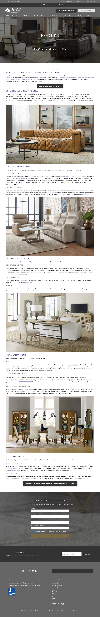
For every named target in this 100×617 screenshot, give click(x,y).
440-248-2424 (87, 1)
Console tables (45, 194)
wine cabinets (39, 289)
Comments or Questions (37, 525)
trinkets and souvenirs (79, 478)
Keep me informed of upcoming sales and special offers (51, 531)
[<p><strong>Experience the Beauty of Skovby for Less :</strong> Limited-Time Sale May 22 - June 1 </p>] (50, 5)
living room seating (59, 170)
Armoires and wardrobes (25, 381)
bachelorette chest (45, 377)
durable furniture (46, 96)
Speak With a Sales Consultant (66, 10)
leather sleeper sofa (34, 176)
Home (33, 69)
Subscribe (88, 554)
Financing (78, 15)
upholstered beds (74, 365)
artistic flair (54, 368)
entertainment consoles (31, 478)
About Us (26, 15)
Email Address (35, 514)
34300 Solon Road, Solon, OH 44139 (71, 1)
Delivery (67, 15)
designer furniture (74, 75)
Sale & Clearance (39, 15)
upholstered (64, 272)
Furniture (39, 69)
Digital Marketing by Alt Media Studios (70, 610)
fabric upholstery (29, 389)
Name (33, 508)
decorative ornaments (87, 194)
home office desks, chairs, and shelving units (62, 460)
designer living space (65, 176)
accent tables (51, 192)
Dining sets (9, 262)
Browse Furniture (12, 15)
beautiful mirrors (22, 391)
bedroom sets (31, 358)
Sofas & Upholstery (53, 69)
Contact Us (90, 15)
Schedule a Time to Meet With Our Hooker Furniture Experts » (50, 484)
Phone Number (36, 520)
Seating (45, 69)
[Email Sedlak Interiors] (94, 1)
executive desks (13, 468)
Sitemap (58, 610)
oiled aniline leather (58, 100)
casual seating (23, 274)
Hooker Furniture (64, 69)
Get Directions (72, 571)
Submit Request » (50, 536)
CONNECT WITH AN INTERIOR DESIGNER (50, 86)
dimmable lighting (27, 282)
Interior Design (55, 15)
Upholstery (13, 100)
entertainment (39, 170)
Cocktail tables (9, 190)
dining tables (72, 270)
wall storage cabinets (16, 478)
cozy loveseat (14, 176)
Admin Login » (44, 610)
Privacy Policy (52, 610)
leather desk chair (16, 470)
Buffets (8, 280)
